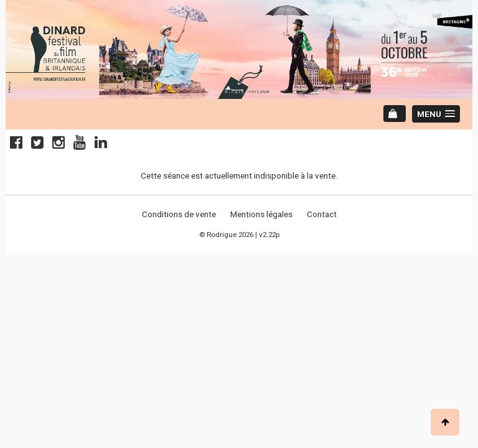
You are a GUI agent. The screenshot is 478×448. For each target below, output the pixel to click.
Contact (322, 214)
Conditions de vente (179, 214)
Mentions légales (261, 214)
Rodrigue (222, 234)
